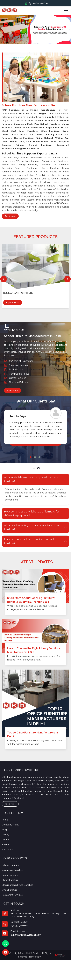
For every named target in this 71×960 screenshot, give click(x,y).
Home (5, 819)
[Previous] (3, 279)
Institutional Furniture (12, 870)
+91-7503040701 (38, 3)
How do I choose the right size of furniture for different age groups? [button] (31, 513)
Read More (10, 217)
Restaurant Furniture (18, 292)
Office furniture (9, 890)
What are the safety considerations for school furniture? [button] (31, 527)
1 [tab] (30, 457)
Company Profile (10, 824)
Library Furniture (10, 880)
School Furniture (10, 865)
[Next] (67, 279)
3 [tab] (39, 457)
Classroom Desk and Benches (17, 885)
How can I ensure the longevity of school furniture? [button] (29, 541)
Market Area (8, 849)
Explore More (12, 303)
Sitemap (6, 844)
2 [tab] (35, 457)
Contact (6, 839)
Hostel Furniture (10, 875)
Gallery (5, 834)
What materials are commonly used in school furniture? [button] (31, 479)
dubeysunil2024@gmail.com (25, 935)
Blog (4, 829)
